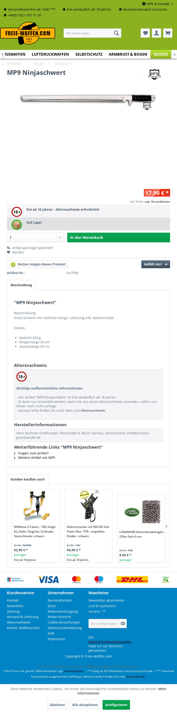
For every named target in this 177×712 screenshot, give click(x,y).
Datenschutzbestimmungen (109, 641)
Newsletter (15, 606)
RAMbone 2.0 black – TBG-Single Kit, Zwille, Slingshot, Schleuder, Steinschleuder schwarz (35, 531)
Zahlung (13, 611)
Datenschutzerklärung (65, 628)
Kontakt (13, 600)
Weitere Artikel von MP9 (34, 457)
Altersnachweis (18, 622)
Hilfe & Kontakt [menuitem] (156, 4)
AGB (51, 633)
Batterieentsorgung (63, 611)
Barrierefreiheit (60, 600)
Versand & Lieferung (22, 617)
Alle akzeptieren (85, 705)
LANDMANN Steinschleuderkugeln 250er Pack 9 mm (141, 534)
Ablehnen (57, 705)
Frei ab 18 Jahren (25, 560)
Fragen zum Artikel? (31, 453)
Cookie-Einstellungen (64, 622)
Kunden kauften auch (28, 479)
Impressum (56, 639)
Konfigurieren (116, 705)
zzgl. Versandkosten (157, 202)
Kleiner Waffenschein (23, 628)
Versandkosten (73, 671)
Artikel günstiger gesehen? (30, 248)
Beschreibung (21, 285)
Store (52, 606)
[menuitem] (29, 9)
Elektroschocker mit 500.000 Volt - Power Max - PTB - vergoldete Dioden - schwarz (88, 531)
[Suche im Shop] (92, 33)
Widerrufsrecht (59, 617)
